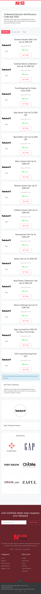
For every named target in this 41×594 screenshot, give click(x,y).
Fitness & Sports (5, 563)
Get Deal (25, 55)
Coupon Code (16, 32)
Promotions (25, 571)
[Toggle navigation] (22, 3)
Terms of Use (18, 549)
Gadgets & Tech (5, 568)
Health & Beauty (5, 566)
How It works (25, 560)
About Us (24, 566)
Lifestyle (3, 560)
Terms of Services (26, 568)
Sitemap (24, 558)
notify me (33, 522)
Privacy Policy (26, 549)
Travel (2, 558)
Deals (24, 32)
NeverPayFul (14, 585)
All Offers (6, 32)
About (11, 549)
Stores (23, 563)
